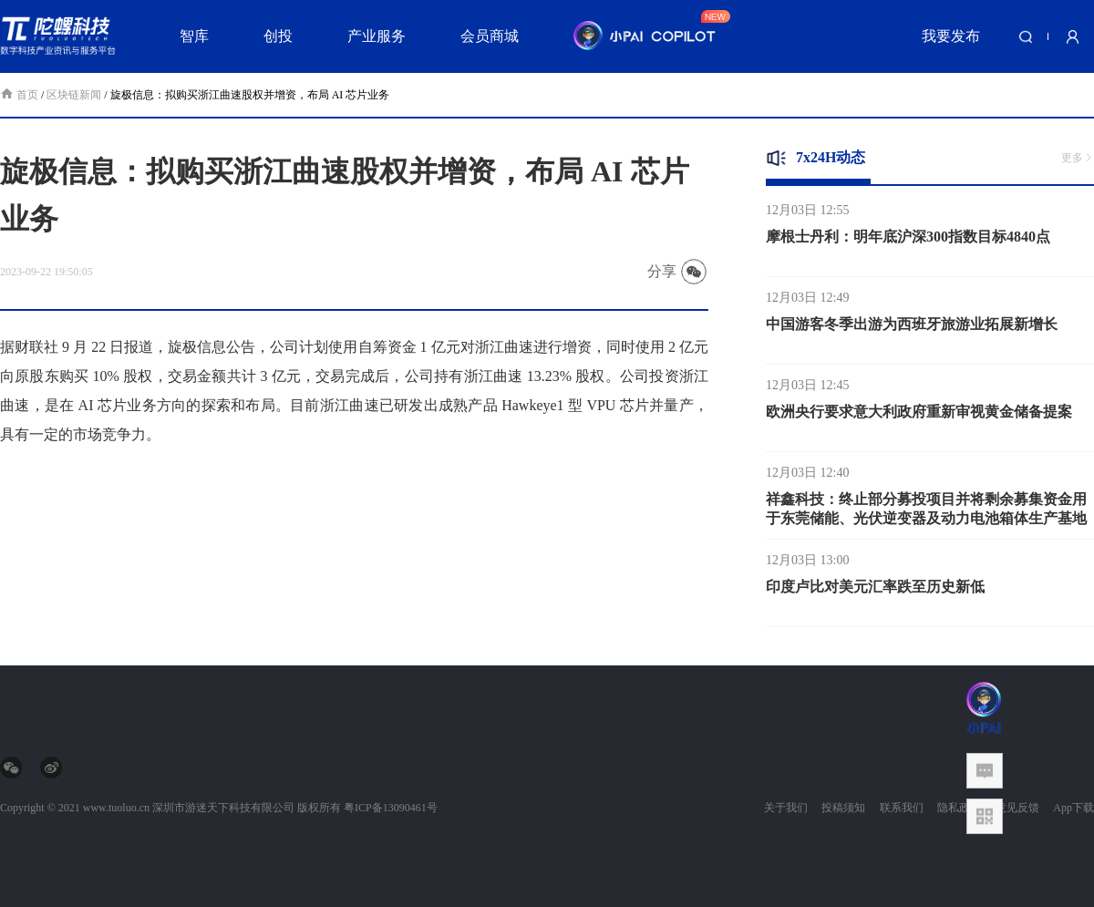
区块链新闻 (73, 94)
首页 (20, 94)
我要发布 (951, 36)
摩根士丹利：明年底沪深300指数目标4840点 (908, 239)
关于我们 (786, 807)
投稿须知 (843, 807)
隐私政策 (959, 807)
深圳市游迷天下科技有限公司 (223, 807)
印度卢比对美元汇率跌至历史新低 (875, 589)
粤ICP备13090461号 (391, 807)
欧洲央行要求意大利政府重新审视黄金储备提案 (919, 414)
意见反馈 (1017, 807)
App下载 (1073, 807)
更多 (1077, 157)
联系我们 (902, 807)
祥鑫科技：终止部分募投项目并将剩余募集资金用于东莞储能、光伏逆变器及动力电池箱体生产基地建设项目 (926, 521)
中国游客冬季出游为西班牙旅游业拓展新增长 (912, 327)
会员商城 (489, 36)
